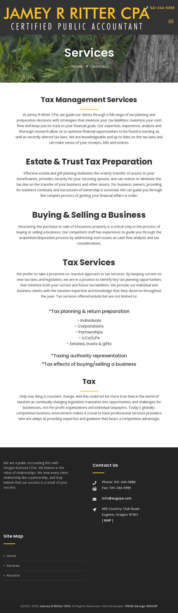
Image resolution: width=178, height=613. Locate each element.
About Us (11, 575)
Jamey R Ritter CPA (54, 606)
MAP (107, 520)
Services (11, 565)
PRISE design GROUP (141, 606)
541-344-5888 (160, 8)
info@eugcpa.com (117, 498)
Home (77, 66)
